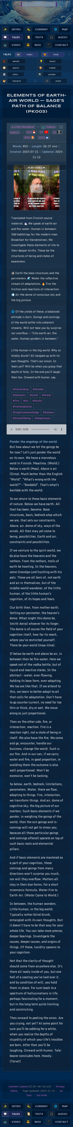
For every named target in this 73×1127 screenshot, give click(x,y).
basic (47, 61)
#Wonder (38, 389)
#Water (46, 395)
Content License (18, 1086)
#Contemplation (22, 406)
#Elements (19, 395)
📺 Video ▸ (48, 127)
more (52, 81)
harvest (11, 81)
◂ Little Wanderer (23, 127)
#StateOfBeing (22, 418)
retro (9, 74)
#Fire (16, 401)
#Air (25, 401)
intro (11, 29)
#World (37, 401)
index (23, 54)
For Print (42, 1095)
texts (34, 37)
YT (44, 132)
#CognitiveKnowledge (26, 412)
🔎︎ (63, 4)
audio (57, 37)
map (60, 29)
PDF (31, 132)
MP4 (29, 137)
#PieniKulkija (21, 389)
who (33, 45)
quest (10, 67)
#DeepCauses (43, 418)
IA (57, 132)
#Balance (48, 412)
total (50, 54)
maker (46, 67)
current (36, 29)
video (11, 45)
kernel (10, 61)
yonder (46, 74)
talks (11, 37)
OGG (43, 137)
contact (56, 45)
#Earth (34, 395)
